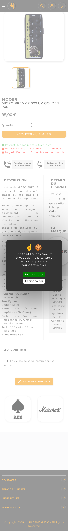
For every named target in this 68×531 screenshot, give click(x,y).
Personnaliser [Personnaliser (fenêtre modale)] (34, 281)
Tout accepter (34, 274)
